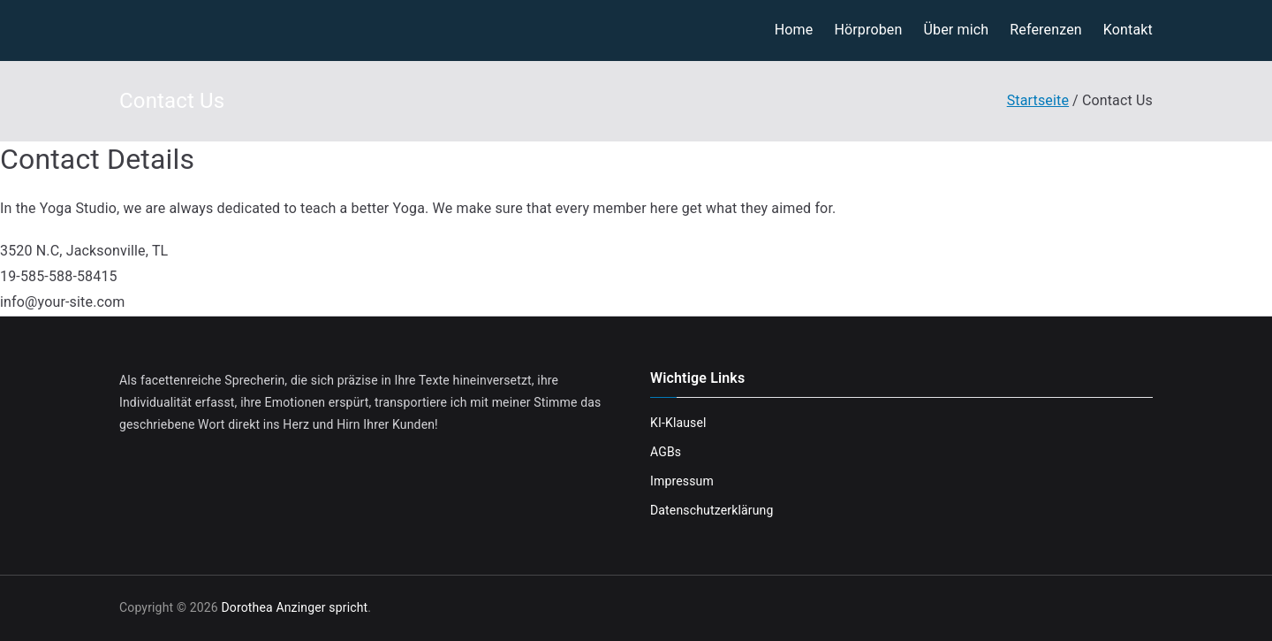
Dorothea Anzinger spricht (294, 607)
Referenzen (1046, 29)
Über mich (955, 29)
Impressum (682, 481)
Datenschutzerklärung (711, 510)
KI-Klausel (678, 423)
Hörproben (868, 29)
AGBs (665, 452)
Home (794, 29)
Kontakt (1128, 29)
